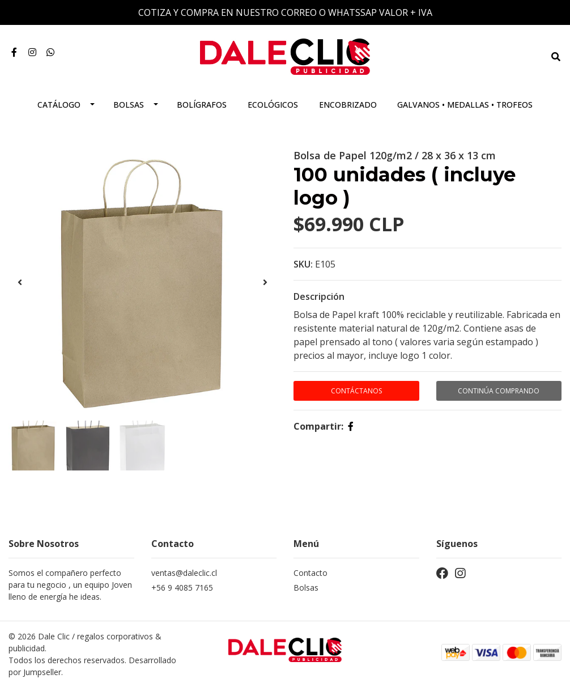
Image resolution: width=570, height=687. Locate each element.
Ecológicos (273, 104)
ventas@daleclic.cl (184, 572)
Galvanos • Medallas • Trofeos (465, 104)
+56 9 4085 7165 (182, 587)
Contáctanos (356, 391)
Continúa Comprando (498, 391)
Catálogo (58, 104)
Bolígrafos (202, 104)
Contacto (310, 572)
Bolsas (128, 104)
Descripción (318, 296)
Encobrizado (348, 104)
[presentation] (19, 282)
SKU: (303, 264)
